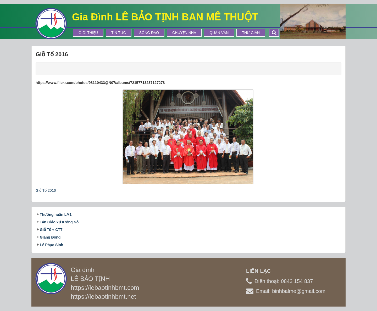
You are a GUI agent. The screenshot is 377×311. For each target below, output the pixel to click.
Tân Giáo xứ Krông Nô (59, 222)
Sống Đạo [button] (149, 33)
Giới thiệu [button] (88, 33)
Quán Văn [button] (219, 33)
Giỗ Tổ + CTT (51, 230)
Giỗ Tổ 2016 (46, 190)
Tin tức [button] (118, 33)
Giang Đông (50, 237)
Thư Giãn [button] (251, 33)
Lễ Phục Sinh (51, 245)
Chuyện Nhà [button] (184, 33)
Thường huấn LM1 (56, 214)
